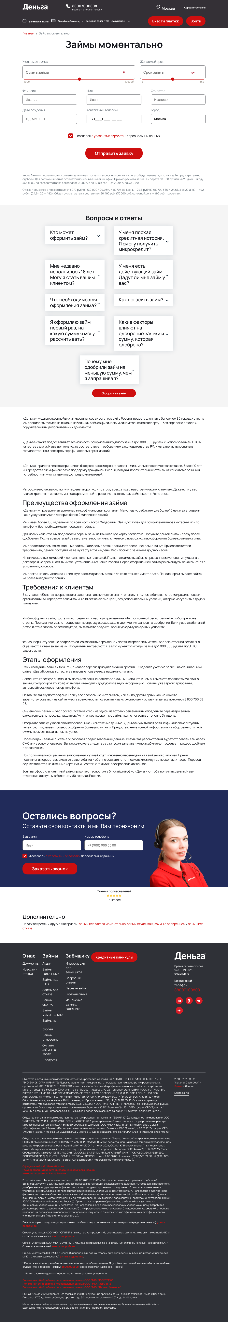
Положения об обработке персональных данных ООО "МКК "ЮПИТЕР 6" (67, 1280)
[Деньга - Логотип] (35, 9)
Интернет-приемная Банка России (44, 1173)
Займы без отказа (50, 992)
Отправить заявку (114, 153)
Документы (118, 21)
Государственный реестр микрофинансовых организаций (58, 1170)
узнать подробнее (63, 1236)
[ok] (189, 1000)
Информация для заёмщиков (75, 967)
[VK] (179, 1000)
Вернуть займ (76, 988)
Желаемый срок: (152, 61)
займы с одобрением (169, 924)
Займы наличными (50, 971)
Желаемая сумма (35, 61)
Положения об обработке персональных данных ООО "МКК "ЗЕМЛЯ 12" (67, 1283)
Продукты (49, 1060)
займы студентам (140, 924)
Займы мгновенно (50, 1037)
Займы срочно (47, 1002)
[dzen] (179, 1010)
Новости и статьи (29, 971)
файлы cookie (50, 1304)
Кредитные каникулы (114, 957)
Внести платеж (165, 21)
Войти (196, 21)
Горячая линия (76, 994)
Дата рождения (33, 110)
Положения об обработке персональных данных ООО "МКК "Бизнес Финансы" (71, 1287)
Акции (46, 963)
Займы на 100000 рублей (49, 1024)
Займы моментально (52, 1012)
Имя (90, 91)
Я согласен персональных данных (117, 136)
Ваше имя (29, 836)
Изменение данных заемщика (74, 1004)
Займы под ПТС (50, 981)
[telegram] (199, 1000)
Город (155, 110)
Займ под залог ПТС (97, 21)
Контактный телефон (102, 110)
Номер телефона (96, 836)
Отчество (158, 91)
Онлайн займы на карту (49, 1049)
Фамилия (29, 91)
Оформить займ (114, 393)
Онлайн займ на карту (67, 21)
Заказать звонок (50, 869)
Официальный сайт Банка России (43, 1166)
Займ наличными (35, 21)
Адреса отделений (195, 7)
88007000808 (84, 6)
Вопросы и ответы (73, 980)
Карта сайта (181, 1092)
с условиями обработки (109, 136)
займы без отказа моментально (102, 924)
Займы (178, 1086)
